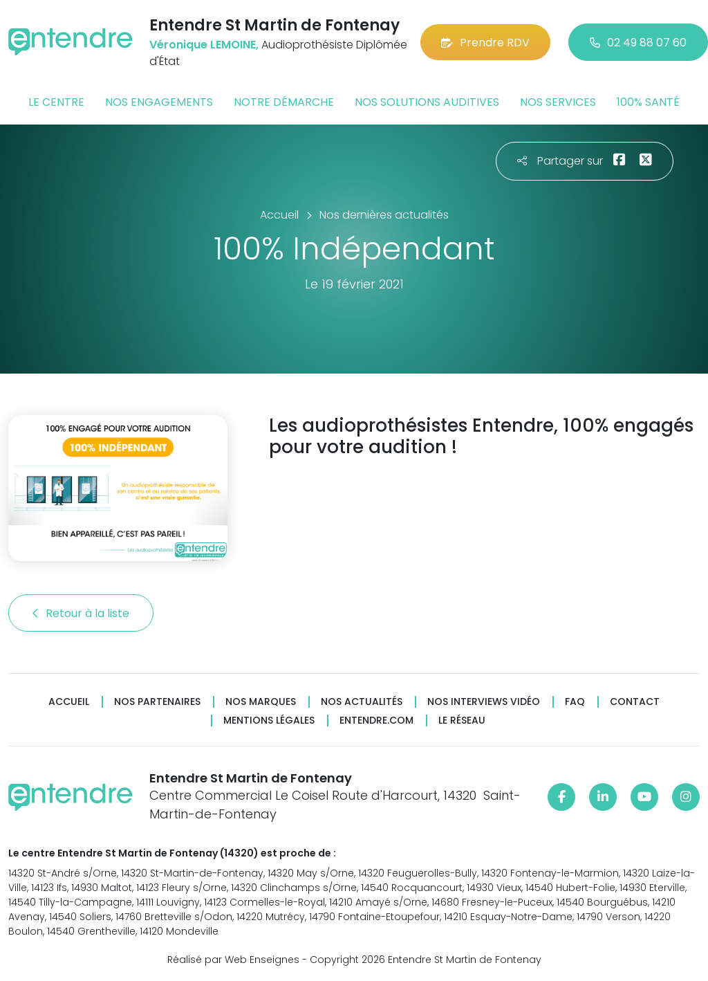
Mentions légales (269, 720)
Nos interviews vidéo (483, 702)
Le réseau (461, 720)
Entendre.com (376, 720)
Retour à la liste (81, 613)
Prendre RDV (485, 43)
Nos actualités (361, 702)
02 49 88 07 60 (638, 43)
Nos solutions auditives (427, 102)
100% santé (648, 102)
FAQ (575, 702)
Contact (635, 702)
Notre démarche (284, 102)
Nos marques (260, 702)
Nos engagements (159, 102)
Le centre (56, 102)
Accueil (68, 702)
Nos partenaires (157, 702)
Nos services (558, 102)
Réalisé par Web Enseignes (233, 959)
